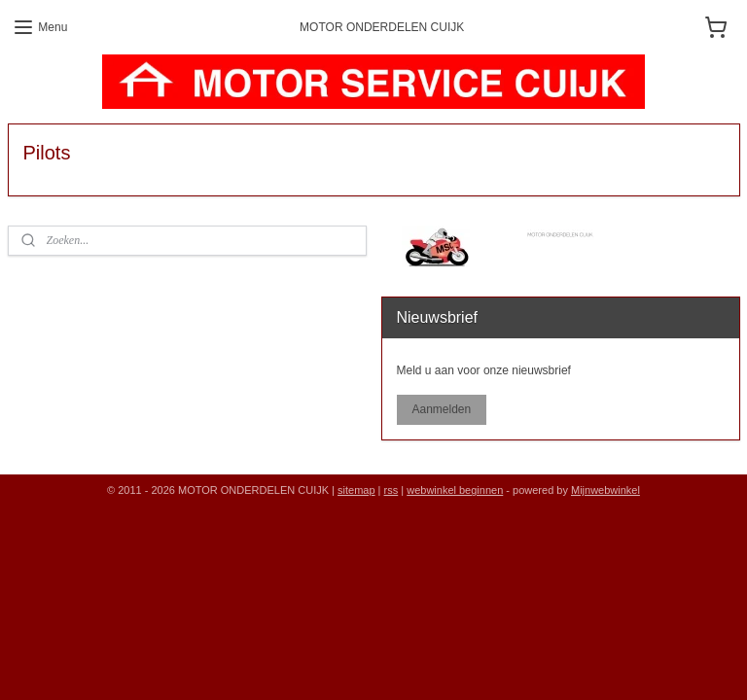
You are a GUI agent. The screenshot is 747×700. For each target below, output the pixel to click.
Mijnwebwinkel (605, 490)
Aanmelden (441, 409)
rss (391, 490)
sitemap (356, 490)
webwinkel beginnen (455, 490)
